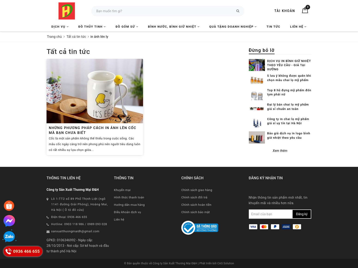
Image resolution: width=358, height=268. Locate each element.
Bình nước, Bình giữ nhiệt (174, 26)
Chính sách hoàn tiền (196, 204)
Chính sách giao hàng (196, 190)
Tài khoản (284, 11)
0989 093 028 (97, 224)
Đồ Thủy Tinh (92, 26)
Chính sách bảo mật (195, 212)
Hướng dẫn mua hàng (129, 204)
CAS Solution (225, 263)
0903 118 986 (74, 224)
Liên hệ (298, 26)
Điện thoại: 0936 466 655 (69, 217)
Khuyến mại (122, 190)
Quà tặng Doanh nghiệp (233, 26)
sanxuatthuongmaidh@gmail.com (75, 231)
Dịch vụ (60, 26)
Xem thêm (280, 151)
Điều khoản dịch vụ (127, 212)
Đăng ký (302, 214)
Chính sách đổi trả (194, 197)
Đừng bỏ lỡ (262, 50)
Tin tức (273, 26)
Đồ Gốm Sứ (127, 26)
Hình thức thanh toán (129, 197)
